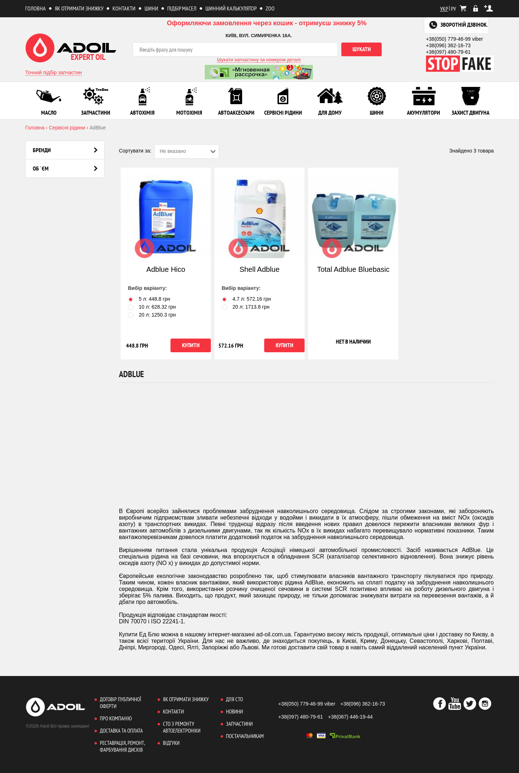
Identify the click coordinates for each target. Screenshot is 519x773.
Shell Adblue (259, 269)
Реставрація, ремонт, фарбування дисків (122, 746)
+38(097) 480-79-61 (448, 52)
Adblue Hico (165, 269)
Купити (191, 345)
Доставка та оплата (121, 730)
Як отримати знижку (79, 8)
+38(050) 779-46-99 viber (454, 39)
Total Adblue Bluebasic (353, 269)
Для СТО (234, 699)
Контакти (124, 8)
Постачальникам (245, 736)
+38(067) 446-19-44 (350, 717)
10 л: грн (152, 307)
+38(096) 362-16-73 (448, 45)
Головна (35, 8)
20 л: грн (152, 315)
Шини (151, 8)
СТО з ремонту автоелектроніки (181, 727)
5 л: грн (149, 299)
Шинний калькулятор (231, 8)
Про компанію (116, 718)
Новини (234, 711)
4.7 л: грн (246, 299)
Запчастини (239, 723)
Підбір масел (181, 8)
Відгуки (171, 742)
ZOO (270, 8)
